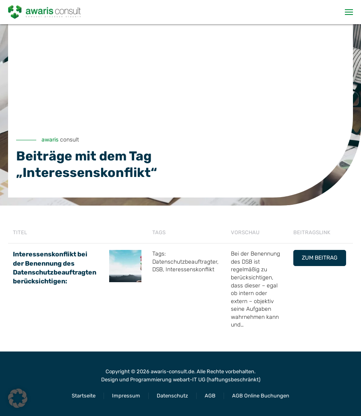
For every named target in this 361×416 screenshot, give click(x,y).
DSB (157, 269)
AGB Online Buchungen (260, 396)
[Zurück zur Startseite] (44, 12)
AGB (210, 396)
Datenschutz (172, 396)
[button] (349, 12)
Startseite (83, 396)
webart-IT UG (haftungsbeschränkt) (216, 379)
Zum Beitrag (320, 257)
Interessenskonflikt (190, 269)
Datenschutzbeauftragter (184, 261)
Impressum (126, 396)
